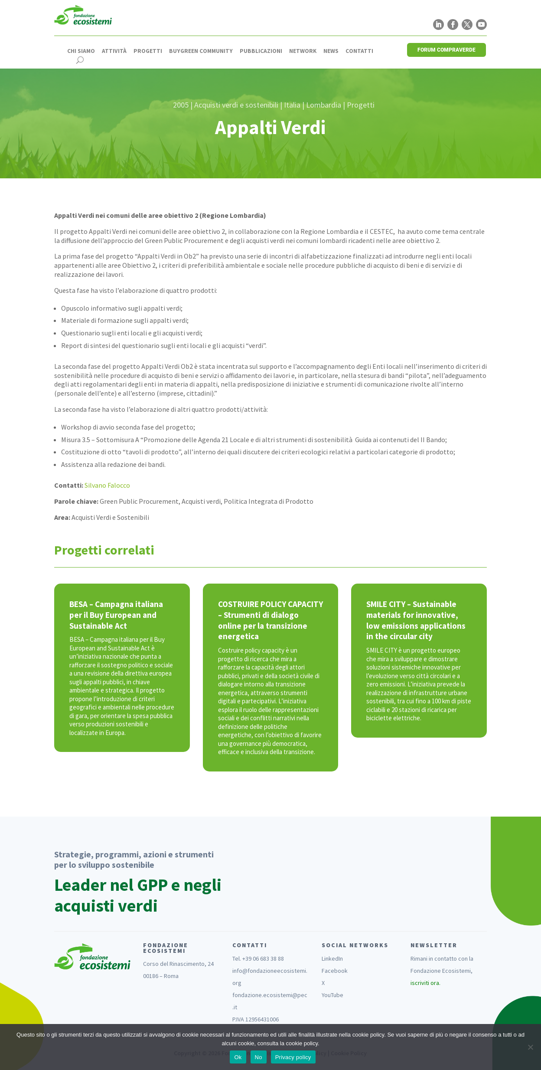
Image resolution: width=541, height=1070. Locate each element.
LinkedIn (332, 958)
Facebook (335, 971)
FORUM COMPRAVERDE (446, 50)
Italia (292, 105)
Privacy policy (293, 1057)
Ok (237, 1057)
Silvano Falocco (107, 485)
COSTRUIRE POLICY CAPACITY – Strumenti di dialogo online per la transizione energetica (270, 620)
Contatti (359, 51)
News (331, 51)
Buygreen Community (201, 51)
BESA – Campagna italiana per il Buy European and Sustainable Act (116, 614)
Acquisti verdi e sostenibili (236, 105)
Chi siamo (81, 51)
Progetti (148, 51)
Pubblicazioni (261, 51)
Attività (114, 51)
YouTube (332, 995)
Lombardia (323, 105)
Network (302, 51)
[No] (530, 1047)
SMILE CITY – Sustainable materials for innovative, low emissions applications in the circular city (416, 620)
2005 (181, 105)
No (258, 1057)
